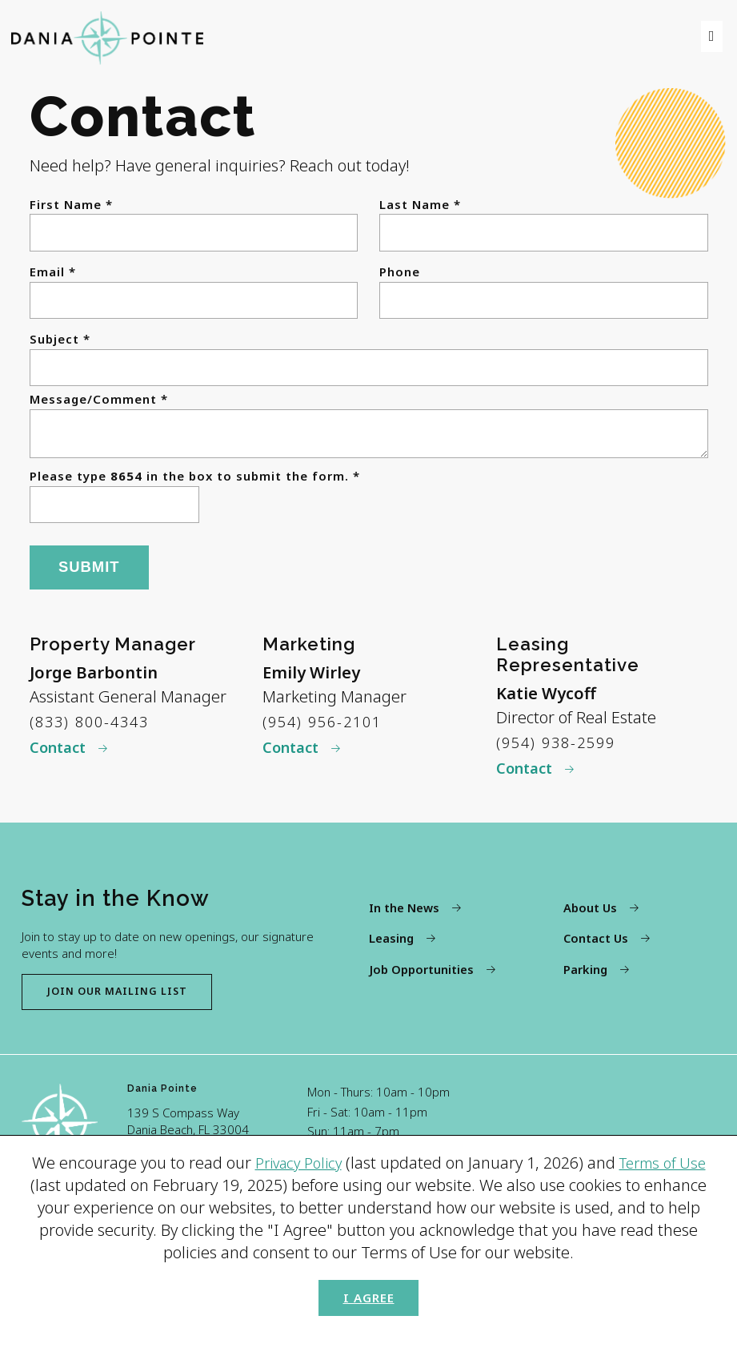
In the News (404, 919)
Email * (53, 272)
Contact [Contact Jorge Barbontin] (61, 756)
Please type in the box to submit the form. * (195, 483)
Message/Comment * (99, 399)
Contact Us (596, 951)
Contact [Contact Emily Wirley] (294, 756)
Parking (585, 981)
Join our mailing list (130, 1004)
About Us (590, 919)
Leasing (391, 951)
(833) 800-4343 (94, 727)
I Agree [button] (368, 1293)
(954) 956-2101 (327, 727)
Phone (399, 272)
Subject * (60, 339)
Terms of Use (667, 1154)
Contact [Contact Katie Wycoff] (527, 776)
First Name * (71, 205)
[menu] (709, 36)
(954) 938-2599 (561, 748)
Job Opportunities (421, 981)
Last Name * (420, 205)
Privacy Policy (293, 1154)
